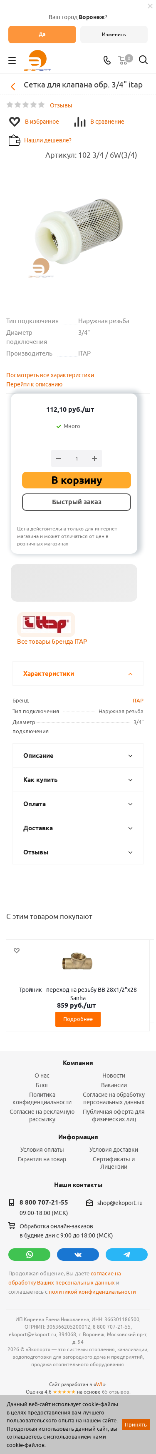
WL (99, 1384)
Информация (78, 1137)
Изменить (114, 34)
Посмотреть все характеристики (50, 375)
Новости (113, 1075)
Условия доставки (113, 1149)
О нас (42, 1075)
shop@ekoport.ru (120, 1203)
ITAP (138, 700)
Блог (42, 1085)
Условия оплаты (42, 1149)
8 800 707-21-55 (44, 1202)
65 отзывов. (116, 1392)
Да (42, 34)
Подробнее (78, 1019)
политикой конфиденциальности (92, 1292)
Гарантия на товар (42, 1159)
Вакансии (114, 1085)
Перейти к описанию (34, 384)
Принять (136, 1424)
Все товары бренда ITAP (52, 641)
